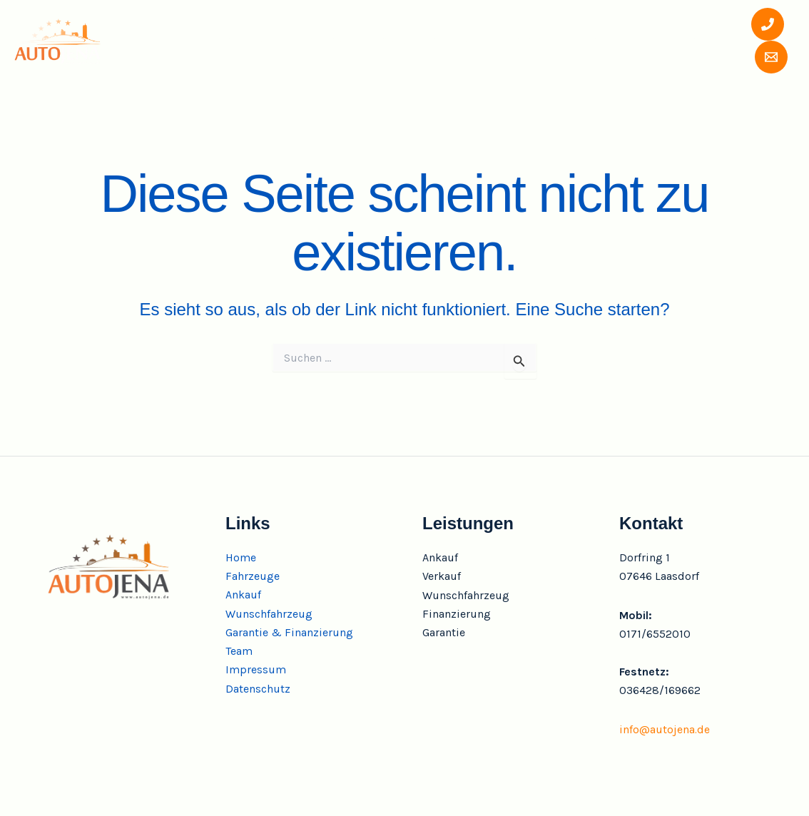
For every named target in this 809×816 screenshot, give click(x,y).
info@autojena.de (664, 729)
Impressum (255, 670)
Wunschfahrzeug (418, 40)
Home (171, 40)
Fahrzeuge (244, 40)
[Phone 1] (753, 24)
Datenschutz (257, 689)
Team (680, 40)
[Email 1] (757, 57)
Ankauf (321, 40)
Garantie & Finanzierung (566, 40)
